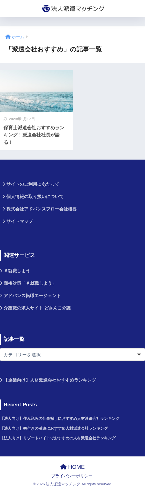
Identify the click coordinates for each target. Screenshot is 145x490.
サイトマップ (19, 221)
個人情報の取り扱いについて (35, 196)
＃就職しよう (17, 271)
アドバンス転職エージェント (32, 295)
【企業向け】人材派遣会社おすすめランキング (50, 380)
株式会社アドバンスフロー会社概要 (41, 209)
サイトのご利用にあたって (32, 184)
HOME (72, 467)
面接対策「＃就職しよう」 (30, 283)
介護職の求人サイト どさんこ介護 (37, 308)
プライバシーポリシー (71, 476)
